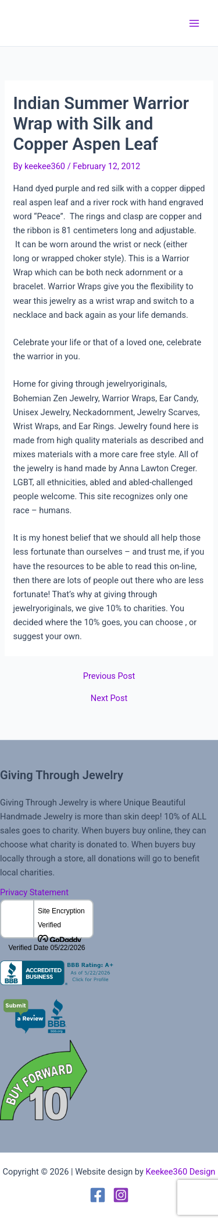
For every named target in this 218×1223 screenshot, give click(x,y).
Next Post (109, 698)
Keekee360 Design (180, 1171)
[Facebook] (98, 1195)
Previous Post (109, 676)
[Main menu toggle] (194, 23)
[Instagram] (121, 1195)
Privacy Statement (34, 892)
